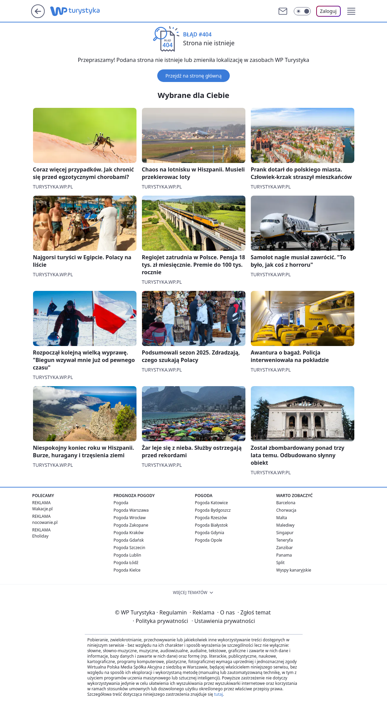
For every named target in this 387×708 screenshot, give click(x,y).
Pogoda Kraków (129, 533)
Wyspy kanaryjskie (293, 570)
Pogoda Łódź (126, 562)
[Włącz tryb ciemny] (302, 11)
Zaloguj (328, 11)
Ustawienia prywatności (223, 621)
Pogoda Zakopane (131, 525)
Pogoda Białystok (211, 525)
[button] (351, 11)
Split (280, 562)
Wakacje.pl (42, 509)
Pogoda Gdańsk (129, 540)
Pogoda (121, 503)
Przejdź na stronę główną (193, 75)
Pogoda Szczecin (129, 547)
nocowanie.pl (45, 522)
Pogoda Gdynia (209, 533)
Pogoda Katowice (211, 503)
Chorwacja (286, 510)
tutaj (218, 694)
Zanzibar (284, 547)
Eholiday (40, 536)
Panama (284, 555)
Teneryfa (284, 540)
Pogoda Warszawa (131, 510)
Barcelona (285, 503)
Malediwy (285, 525)
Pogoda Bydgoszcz (213, 510)
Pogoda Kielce (127, 570)
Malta (281, 518)
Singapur (285, 533)
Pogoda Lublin (127, 555)
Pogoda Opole (208, 540)
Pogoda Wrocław (130, 518)
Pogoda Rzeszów (211, 518)
